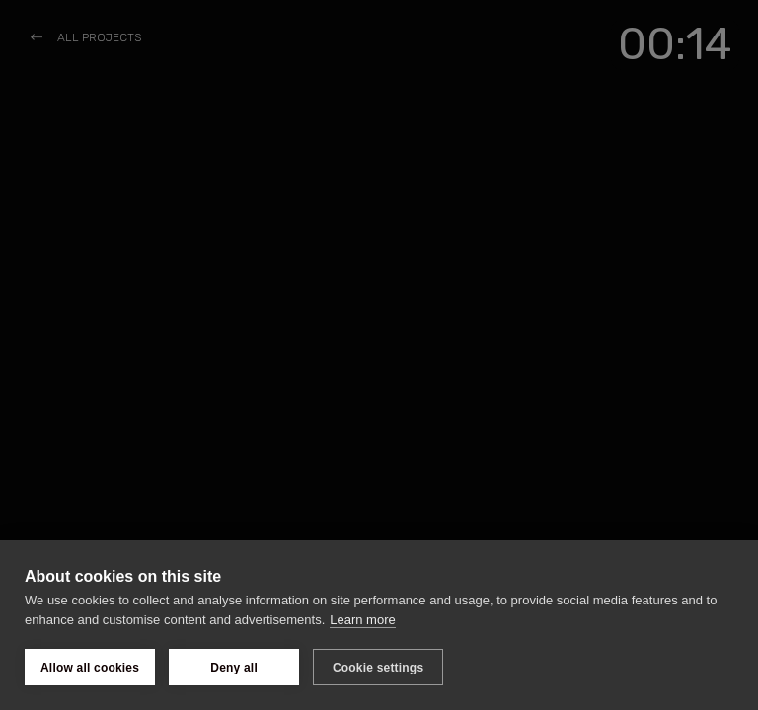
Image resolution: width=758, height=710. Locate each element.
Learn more (362, 619)
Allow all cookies (89, 667)
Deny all (234, 667)
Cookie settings (378, 667)
